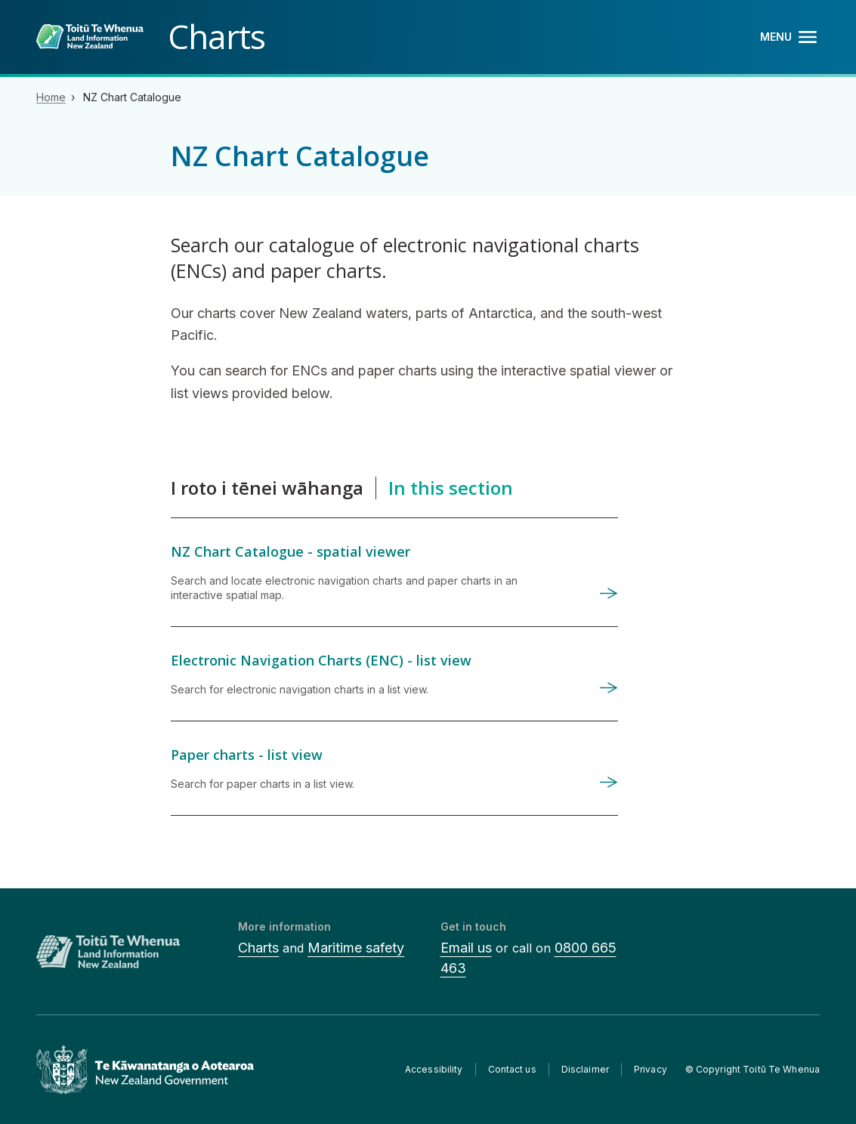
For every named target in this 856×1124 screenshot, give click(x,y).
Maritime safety (355, 948)
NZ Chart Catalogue (132, 97)
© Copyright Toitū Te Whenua (752, 1069)
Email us (466, 948)
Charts (258, 948)
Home (51, 97)
